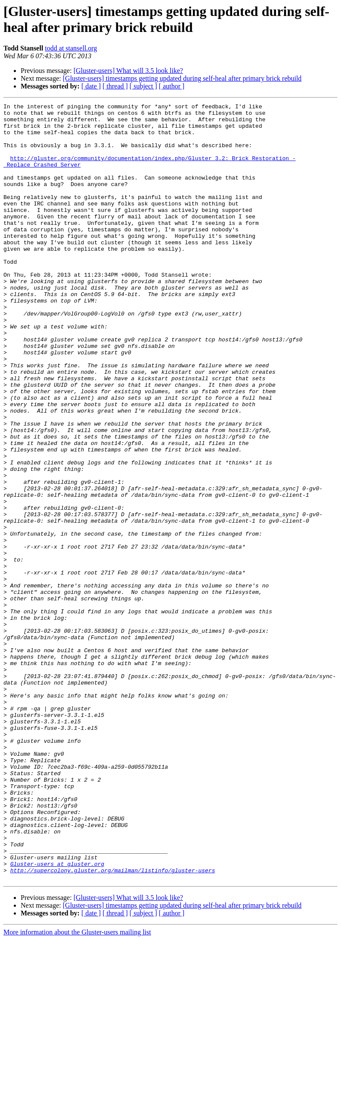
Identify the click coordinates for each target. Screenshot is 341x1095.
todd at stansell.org (71, 48)
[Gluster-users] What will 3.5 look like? (128, 70)
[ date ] (91, 86)
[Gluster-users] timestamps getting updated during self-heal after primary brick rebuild (182, 78)
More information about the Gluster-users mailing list (77, 1087)
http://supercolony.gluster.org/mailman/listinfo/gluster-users (112, 1024)
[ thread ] (115, 86)
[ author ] (172, 86)
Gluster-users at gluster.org (57, 1016)
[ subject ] (143, 86)
